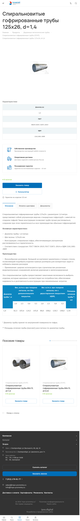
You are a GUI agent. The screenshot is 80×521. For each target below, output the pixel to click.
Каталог (6, 440)
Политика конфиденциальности (51, 502)
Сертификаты (26, 493)
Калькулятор (23, 192)
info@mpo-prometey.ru (15, 487)
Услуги (5, 444)
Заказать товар (22, 185)
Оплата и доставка (27, 206)
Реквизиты (38, 493)
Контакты (48, 493)
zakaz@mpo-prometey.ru (16, 485)
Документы (45, 206)
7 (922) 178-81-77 (13, 479)
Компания (7, 436)
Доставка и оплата (11, 493)
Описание (9, 206)
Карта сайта (51, 504)
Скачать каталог (40, 467)
